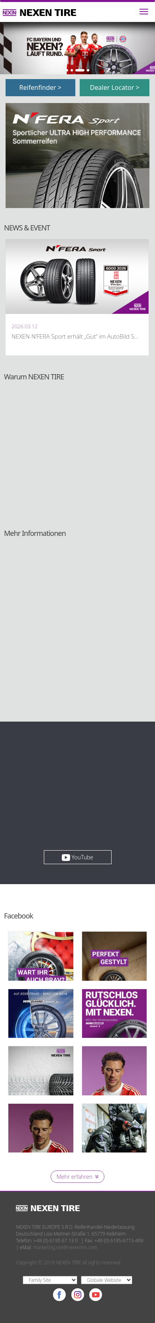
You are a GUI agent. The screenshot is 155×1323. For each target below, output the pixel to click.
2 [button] (72, 70)
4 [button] (88, 70)
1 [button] (67, 70)
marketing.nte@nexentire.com (65, 1247)
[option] (77, 48)
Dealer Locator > (114, 87)
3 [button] (80, 70)
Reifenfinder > (40, 87)
